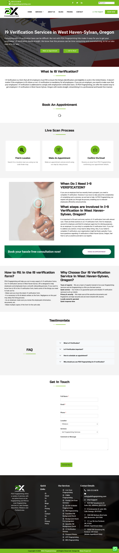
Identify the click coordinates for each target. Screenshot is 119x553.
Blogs (61, 12)
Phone (63, 412)
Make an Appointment (97, 252)
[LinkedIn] (81, 2)
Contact (80, 12)
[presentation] (75, 459)
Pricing (70, 12)
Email (62, 404)
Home (29, 12)
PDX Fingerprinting (48, 551)
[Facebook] (72, 2)
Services (39, 12)
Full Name (64, 396)
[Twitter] (77, 2)
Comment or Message (68, 437)
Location (63, 421)
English (102, 3)
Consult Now (66, 465)
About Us (51, 12)
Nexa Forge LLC (85, 551)
